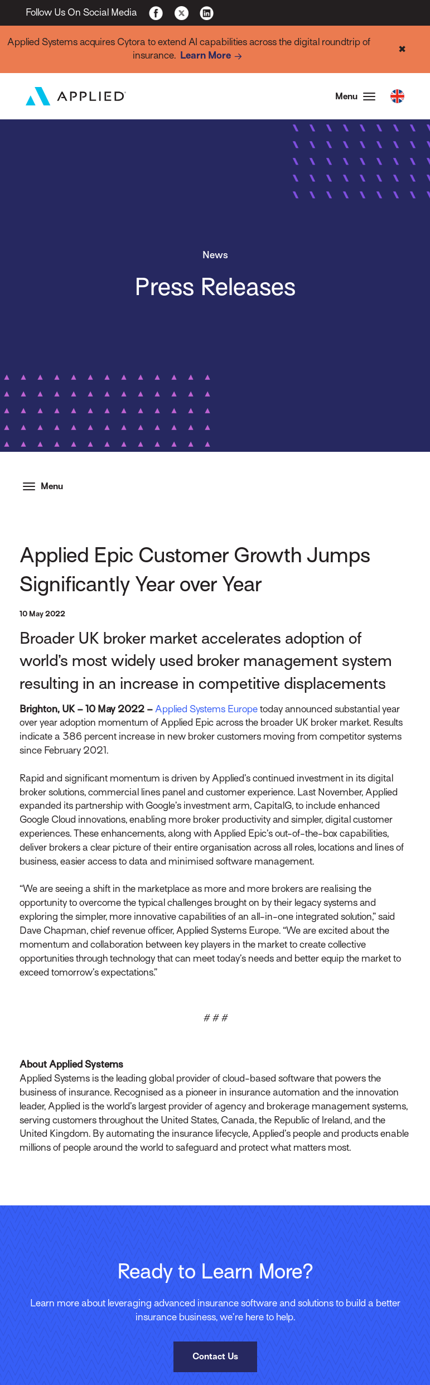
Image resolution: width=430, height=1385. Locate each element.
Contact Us (215, 1357)
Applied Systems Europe (206, 709)
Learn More (213, 56)
